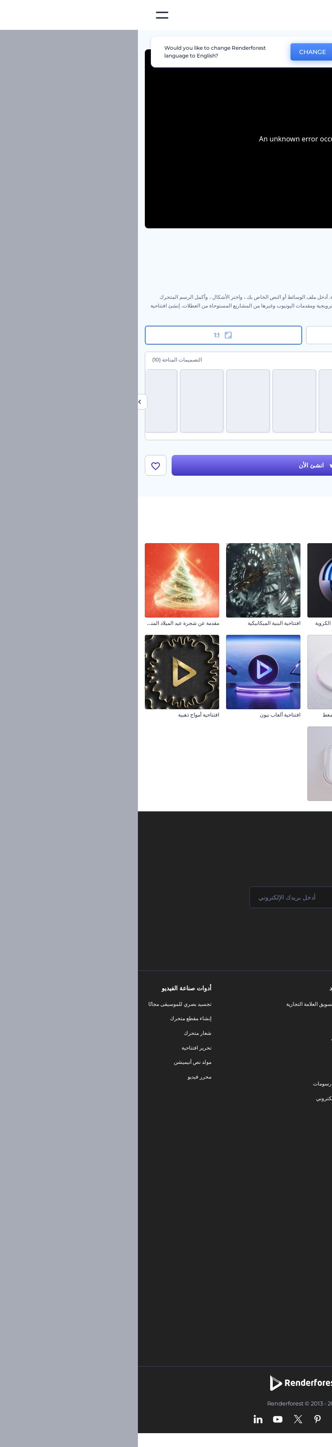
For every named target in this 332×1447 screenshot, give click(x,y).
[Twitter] (160, 1420)
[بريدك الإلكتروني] (168, 897)
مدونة (203, 1018)
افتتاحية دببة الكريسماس (298, 806)
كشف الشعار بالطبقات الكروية (210, 623)
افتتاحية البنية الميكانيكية (136, 623)
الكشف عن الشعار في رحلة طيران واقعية (280, 714)
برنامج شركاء (307, 1120)
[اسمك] (271, 897)
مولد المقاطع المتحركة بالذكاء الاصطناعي (277, 1199)
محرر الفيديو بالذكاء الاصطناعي (288, 1184)
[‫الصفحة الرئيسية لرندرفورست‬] (311, 15)
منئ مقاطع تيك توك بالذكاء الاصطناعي (280, 1272)
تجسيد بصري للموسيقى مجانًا (41, 1004)
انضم (293, 932)
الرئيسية (316, 40)
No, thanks (229, 52)
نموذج (202, 1113)
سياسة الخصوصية (303, 1076)
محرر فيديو (61, 1076)
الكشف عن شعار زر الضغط (214, 714)
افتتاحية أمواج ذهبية (60, 714)
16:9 (246, 335)
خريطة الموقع (307, 1105)
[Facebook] (214, 1420)
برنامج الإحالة (308, 1062)
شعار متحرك (59, 1033)
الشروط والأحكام (303, 1091)
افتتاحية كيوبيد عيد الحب (299, 623)
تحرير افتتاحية (58, 1047)
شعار (203, 1069)
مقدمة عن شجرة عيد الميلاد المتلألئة (42, 623)
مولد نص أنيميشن (54, 1062)
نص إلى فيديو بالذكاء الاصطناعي (287, 1228)
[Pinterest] (180, 1420)
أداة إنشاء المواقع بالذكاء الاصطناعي (283, 1243)
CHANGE (174, 52)
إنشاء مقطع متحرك (52, 1018)
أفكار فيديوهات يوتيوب (298, 1286)
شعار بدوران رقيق (224, 806)
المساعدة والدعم (303, 1047)
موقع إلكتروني (193, 1098)
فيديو (203, 1054)
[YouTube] (140, 1420)
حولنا (316, 1004)
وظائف (314, 1033)
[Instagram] (198, 1420)
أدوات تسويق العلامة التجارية (178, 1004)
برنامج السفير (307, 1134)
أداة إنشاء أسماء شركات (295, 1257)
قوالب (286, 40)
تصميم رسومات (192, 1084)
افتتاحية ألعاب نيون (142, 714)
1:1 (86, 335)
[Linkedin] (120, 1420)
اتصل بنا (313, 1018)
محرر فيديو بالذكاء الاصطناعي (289, 1213)
